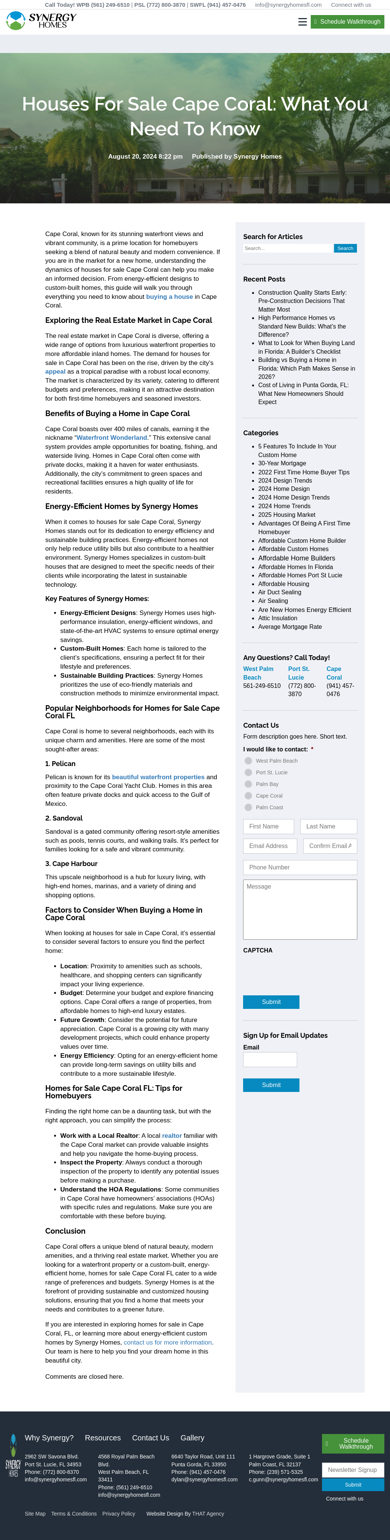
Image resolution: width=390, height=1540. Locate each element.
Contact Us (150, 1438)
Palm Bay (267, 784)
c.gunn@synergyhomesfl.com (283, 1479)
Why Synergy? (49, 1438)
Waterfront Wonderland (112, 437)
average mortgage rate (290, 627)
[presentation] (300, 969)
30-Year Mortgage (282, 463)
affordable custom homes (293, 549)
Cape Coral (269, 796)
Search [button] (345, 248)
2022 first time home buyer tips (303, 472)
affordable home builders (296, 558)
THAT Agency (208, 1514)
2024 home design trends (294, 497)
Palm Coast (269, 807)
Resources (103, 1438)
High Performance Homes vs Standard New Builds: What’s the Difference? (302, 326)
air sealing (273, 600)
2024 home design (284, 489)
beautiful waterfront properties (158, 777)
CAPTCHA (257, 950)
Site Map (35, 1514)
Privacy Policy (119, 1514)
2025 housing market (286, 515)
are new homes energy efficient (304, 609)
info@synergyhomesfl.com (288, 5)
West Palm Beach (277, 761)
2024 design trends (285, 480)
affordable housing (283, 584)
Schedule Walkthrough (350, 21)
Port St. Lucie (271, 772)
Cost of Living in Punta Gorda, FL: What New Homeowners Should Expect (303, 393)
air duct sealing (279, 592)
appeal (55, 371)
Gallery (192, 1438)
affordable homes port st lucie (300, 575)
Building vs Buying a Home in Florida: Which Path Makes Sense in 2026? (306, 368)
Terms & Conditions (74, 1514)
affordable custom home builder (302, 541)
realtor (172, 1135)
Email (251, 1047)
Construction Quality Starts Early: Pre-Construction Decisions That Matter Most (302, 301)
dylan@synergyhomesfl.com (204, 1479)
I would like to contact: (278, 749)
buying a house (169, 296)
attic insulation (277, 618)
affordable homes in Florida (295, 567)
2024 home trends (284, 506)
